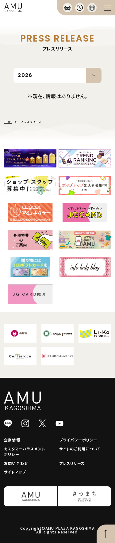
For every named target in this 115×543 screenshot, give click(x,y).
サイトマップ (15, 471)
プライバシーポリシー (78, 439)
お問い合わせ (16, 463)
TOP (8, 121)
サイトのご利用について (80, 448)
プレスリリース (72, 463)
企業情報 (12, 439)
